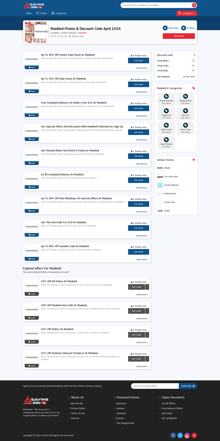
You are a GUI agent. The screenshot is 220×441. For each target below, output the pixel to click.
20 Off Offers (168, 403)
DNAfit (163, 168)
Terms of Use (77, 413)
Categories (186, 13)
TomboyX (120, 413)
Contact (74, 418)
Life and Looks (167, 176)
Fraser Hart (166, 202)
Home (28, 13)
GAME (163, 211)
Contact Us (59, 13)
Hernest (119, 408)
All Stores (166, 413)
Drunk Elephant (168, 185)
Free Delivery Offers (171, 408)
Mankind (83, 33)
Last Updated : (163, 76)
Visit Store (179, 36)
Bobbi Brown (166, 193)
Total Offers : (163, 60)
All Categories (168, 418)
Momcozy (120, 403)
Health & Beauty (69, 33)
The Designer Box (124, 423)
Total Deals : (163, 70)
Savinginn (54, 33)
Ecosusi (119, 418)
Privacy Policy (77, 408)
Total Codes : (163, 65)
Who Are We (76, 403)
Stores (41, 13)
